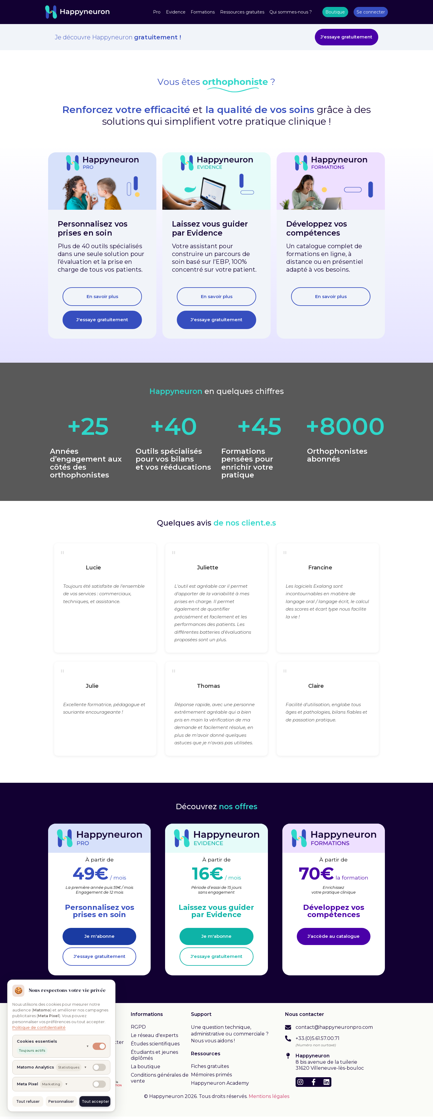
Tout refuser (28, 1101)
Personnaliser (61, 1101)
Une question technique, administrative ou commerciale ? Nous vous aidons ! (230, 1036)
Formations (203, 12)
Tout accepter (95, 1101)
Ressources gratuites (242, 12)
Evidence (176, 12)
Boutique (335, 12)
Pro (157, 12)
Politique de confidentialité (39, 1027)
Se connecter (371, 12)
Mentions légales (269, 1099)
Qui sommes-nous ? (290, 12)
